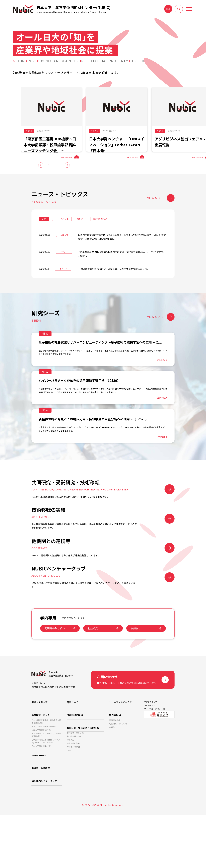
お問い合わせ (168, 9)
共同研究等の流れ (74, 768)
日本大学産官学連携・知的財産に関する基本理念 (46, 753)
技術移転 (70, 772)
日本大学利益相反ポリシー (42, 782)
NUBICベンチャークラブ (44, 815)
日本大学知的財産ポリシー (42, 763)
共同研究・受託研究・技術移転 (83, 756)
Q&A (69, 786)
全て (43, 227)
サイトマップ (149, 737)
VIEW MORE (161, 206)
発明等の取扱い (115, 751)
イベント (64, 227)
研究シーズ (72, 733)
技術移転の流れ (73, 777)
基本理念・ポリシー (41, 745)
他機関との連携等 (40, 803)
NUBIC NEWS (100, 227)
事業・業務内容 (39, 733)
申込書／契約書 (73, 781)
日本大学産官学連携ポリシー (43, 759)
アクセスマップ (150, 733)
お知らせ (81, 227)
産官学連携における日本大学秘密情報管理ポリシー (46, 769)
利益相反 (93, 660)
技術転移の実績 (75, 745)
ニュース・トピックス (120, 733)
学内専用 (113, 745)
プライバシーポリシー (153, 741)
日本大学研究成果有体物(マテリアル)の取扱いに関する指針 (45, 777)
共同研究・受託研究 (75, 763)
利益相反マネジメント (118, 756)
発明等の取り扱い (55, 660)
